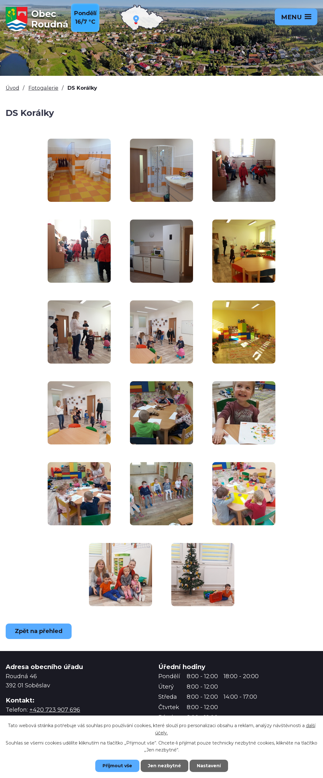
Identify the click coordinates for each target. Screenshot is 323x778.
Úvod (12, 88)
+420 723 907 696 (54, 709)
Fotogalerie (43, 88)
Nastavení (209, 766)
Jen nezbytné (164, 766)
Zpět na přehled (38, 631)
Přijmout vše (117, 766)
